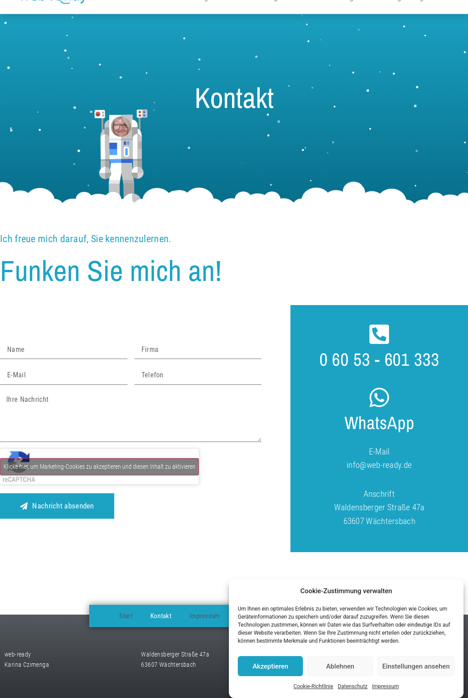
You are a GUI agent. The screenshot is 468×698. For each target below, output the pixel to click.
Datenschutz (353, 686)
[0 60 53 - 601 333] (379, 334)
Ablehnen (340, 666)
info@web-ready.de (379, 465)
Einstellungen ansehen (416, 666)
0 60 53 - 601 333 (379, 359)
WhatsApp (379, 422)
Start (126, 616)
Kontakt (160, 616)
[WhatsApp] (379, 397)
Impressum (385, 686)
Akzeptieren (270, 666)
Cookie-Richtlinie (313, 686)
